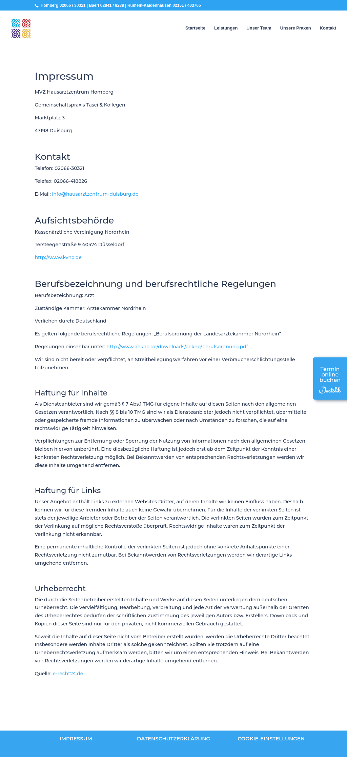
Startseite (195, 28)
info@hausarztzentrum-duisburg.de (95, 194)
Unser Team (258, 28)
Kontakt (328, 28)
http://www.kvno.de (58, 257)
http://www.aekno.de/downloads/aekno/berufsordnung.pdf (177, 347)
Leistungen (226, 28)
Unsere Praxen (295, 28)
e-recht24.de (68, 674)
